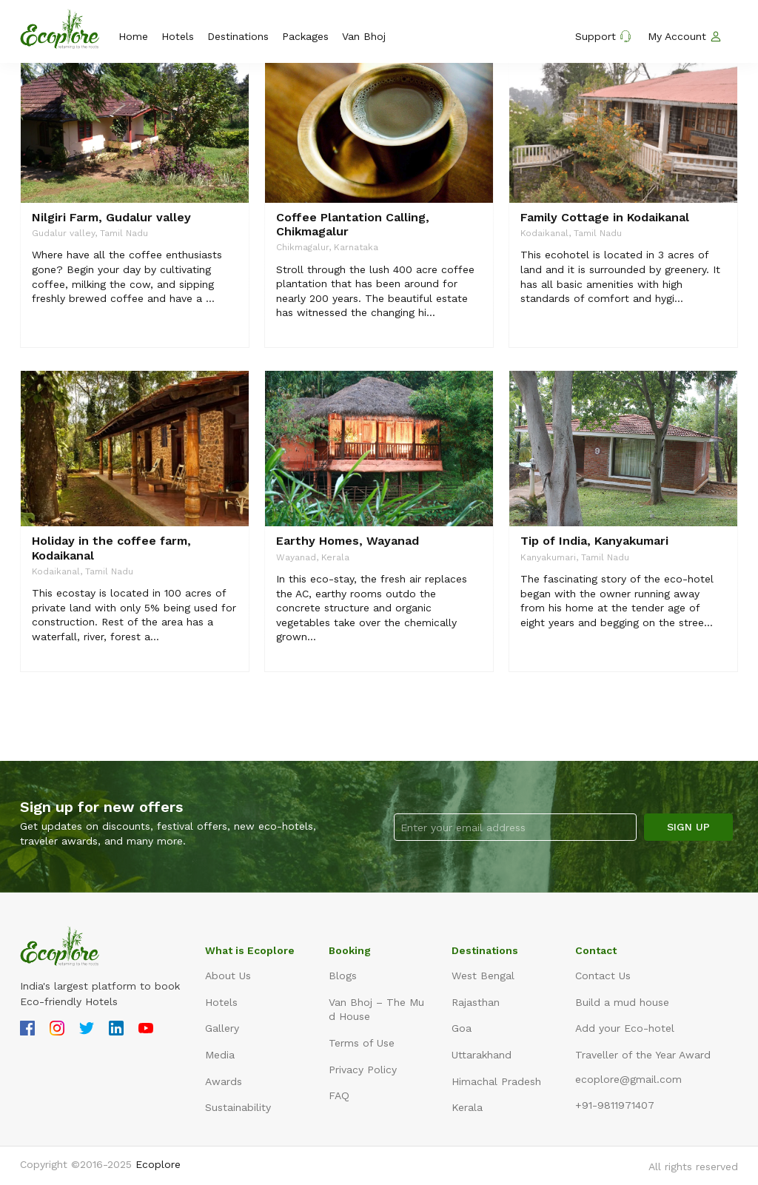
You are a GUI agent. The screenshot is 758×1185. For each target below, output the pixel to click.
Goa (462, 1028)
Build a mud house (622, 1002)
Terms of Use (362, 1043)
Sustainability (238, 1107)
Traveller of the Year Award (643, 1055)
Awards (223, 1081)
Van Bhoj (364, 36)
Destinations (238, 36)
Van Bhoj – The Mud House (376, 1009)
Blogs (343, 975)
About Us (228, 975)
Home (133, 36)
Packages (305, 36)
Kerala (467, 1107)
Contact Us (603, 975)
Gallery (222, 1028)
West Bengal (483, 975)
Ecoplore (158, 1164)
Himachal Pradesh (496, 1081)
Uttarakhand (482, 1055)
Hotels (177, 36)
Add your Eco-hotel (624, 1028)
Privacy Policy (363, 1069)
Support (603, 36)
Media (220, 1055)
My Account (685, 36)
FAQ (339, 1095)
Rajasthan (476, 1002)
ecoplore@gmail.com (628, 1079)
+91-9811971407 (614, 1105)
